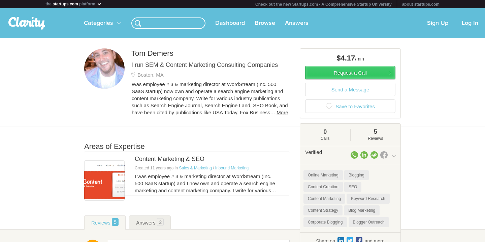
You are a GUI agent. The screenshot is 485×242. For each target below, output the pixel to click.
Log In (470, 23)
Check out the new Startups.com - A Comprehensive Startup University (323, 4)
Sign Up (437, 23)
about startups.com (421, 4)
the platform (73, 4)
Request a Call (350, 73)
